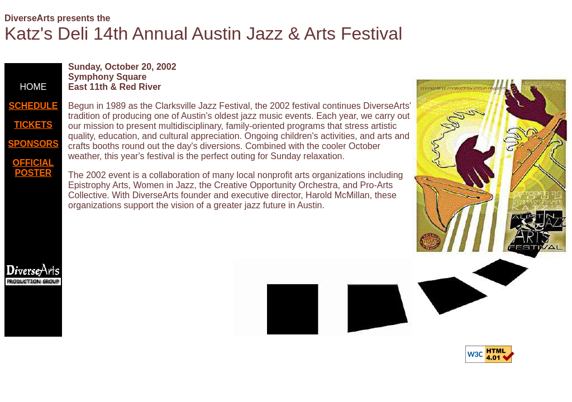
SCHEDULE (33, 106)
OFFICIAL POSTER (33, 168)
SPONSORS (33, 144)
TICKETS (33, 125)
